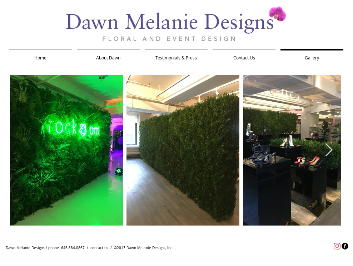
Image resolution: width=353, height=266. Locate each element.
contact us (99, 248)
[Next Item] (329, 150)
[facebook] (345, 246)
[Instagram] (337, 246)
